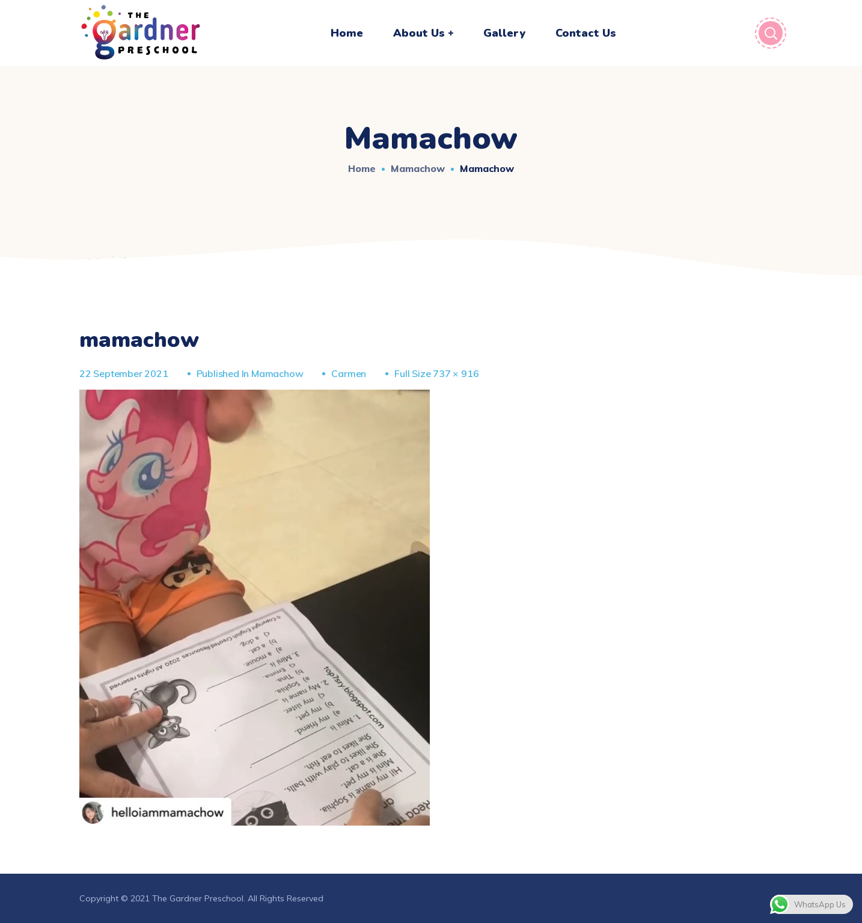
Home (362, 168)
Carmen (348, 373)
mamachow (418, 168)
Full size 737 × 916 (436, 373)
